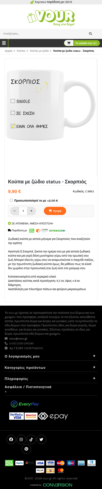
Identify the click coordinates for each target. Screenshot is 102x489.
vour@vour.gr (18, 338)
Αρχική (8, 50)
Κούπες (21, 50)
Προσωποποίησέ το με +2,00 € (36, 200)
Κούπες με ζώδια (39, 50)
